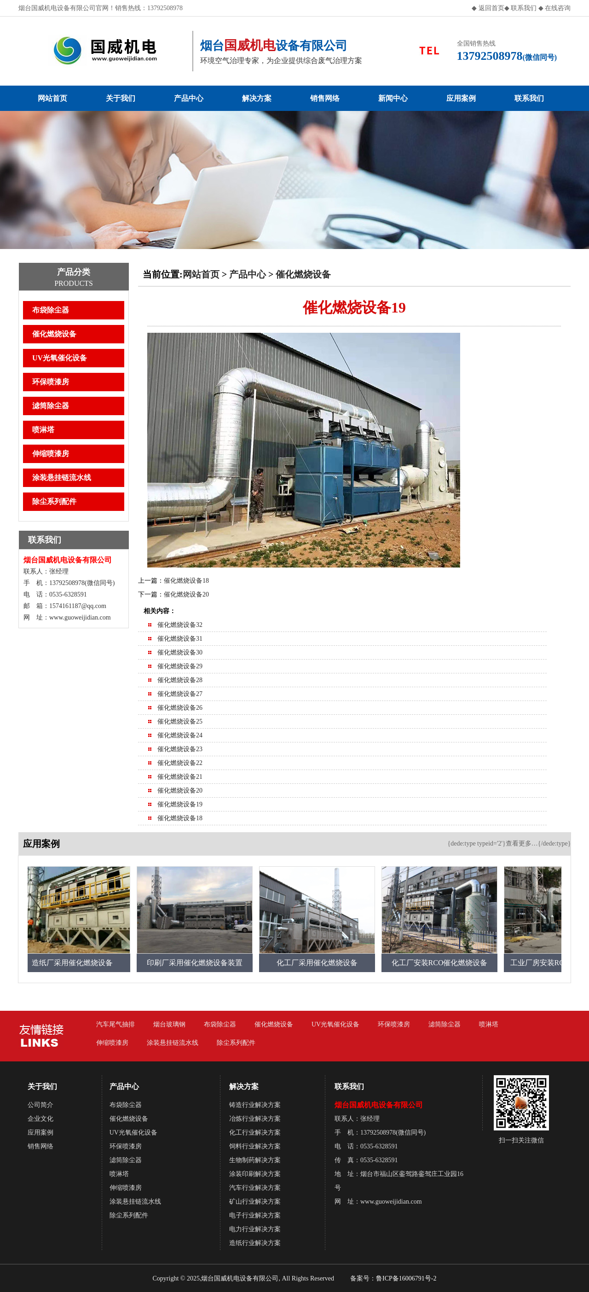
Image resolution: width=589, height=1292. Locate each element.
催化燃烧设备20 (186, 594)
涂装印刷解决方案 (255, 1173)
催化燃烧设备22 (179, 762)
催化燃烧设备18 (186, 580)
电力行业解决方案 (255, 1229)
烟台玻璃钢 (169, 1024)
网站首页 (52, 98)
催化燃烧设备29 (179, 666)
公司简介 (40, 1104)
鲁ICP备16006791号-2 (406, 1278)
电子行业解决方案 (255, 1215)
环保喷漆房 (50, 382)
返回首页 (491, 8)
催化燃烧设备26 (179, 707)
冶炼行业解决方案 (255, 1118)
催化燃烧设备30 (179, 652)
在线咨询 (558, 8)
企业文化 (40, 1118)
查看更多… (522, 843)
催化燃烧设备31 (179, 638)
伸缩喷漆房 (50, 454)
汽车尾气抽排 (115, 1024)
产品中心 (188, 98)
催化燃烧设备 (54, 334)
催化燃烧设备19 (179, 804)
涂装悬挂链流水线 (61, 477)
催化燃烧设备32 (179, 624)
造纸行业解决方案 (255, 1243)
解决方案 (256, 98)
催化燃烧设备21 (179, 776)
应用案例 (461, 98)
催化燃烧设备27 (179, 693)
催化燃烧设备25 (179, 721)
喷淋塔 (43, 430)
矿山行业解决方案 (255, 1201)
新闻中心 (393, 98)
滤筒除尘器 (50, 406)
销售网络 (325, 98)
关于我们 (120, 98)
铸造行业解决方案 (255, 1104)
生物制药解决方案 (255, 1160)
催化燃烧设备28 (179, 680)
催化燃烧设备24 (179, 735)
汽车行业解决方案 (255, 1187)
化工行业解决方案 (255, 1132)
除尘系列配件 (54, 501)
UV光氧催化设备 (59, 358)
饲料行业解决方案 (255, 1146)
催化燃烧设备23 (179, 749)
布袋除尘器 (50, 310)
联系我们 (523, 8)
